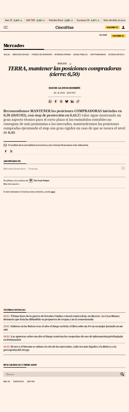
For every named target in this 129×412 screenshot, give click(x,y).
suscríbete (112, 27)
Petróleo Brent (56, 20)
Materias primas (62, 54)
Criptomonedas (98, 54)
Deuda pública (80, 54)
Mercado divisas (21, 54)
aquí (53, 191)
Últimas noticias (116, 54)
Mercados (13, 45)
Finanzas (33, 168)
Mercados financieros (14, 168)
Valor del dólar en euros (114, 20)
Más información (11, 184)
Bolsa (7, 54)
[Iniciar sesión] (123, 27)
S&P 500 (30, 20)
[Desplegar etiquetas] (123, 168)
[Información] (70, 63)
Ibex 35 (8, 20)
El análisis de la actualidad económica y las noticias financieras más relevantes (48, 145)
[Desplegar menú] (5, 27)
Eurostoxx (18, 382)
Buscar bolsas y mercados (20, 365)
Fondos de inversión (42, 54)
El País (103, 35)
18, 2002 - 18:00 (64, 93)
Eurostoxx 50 (83, 20)
